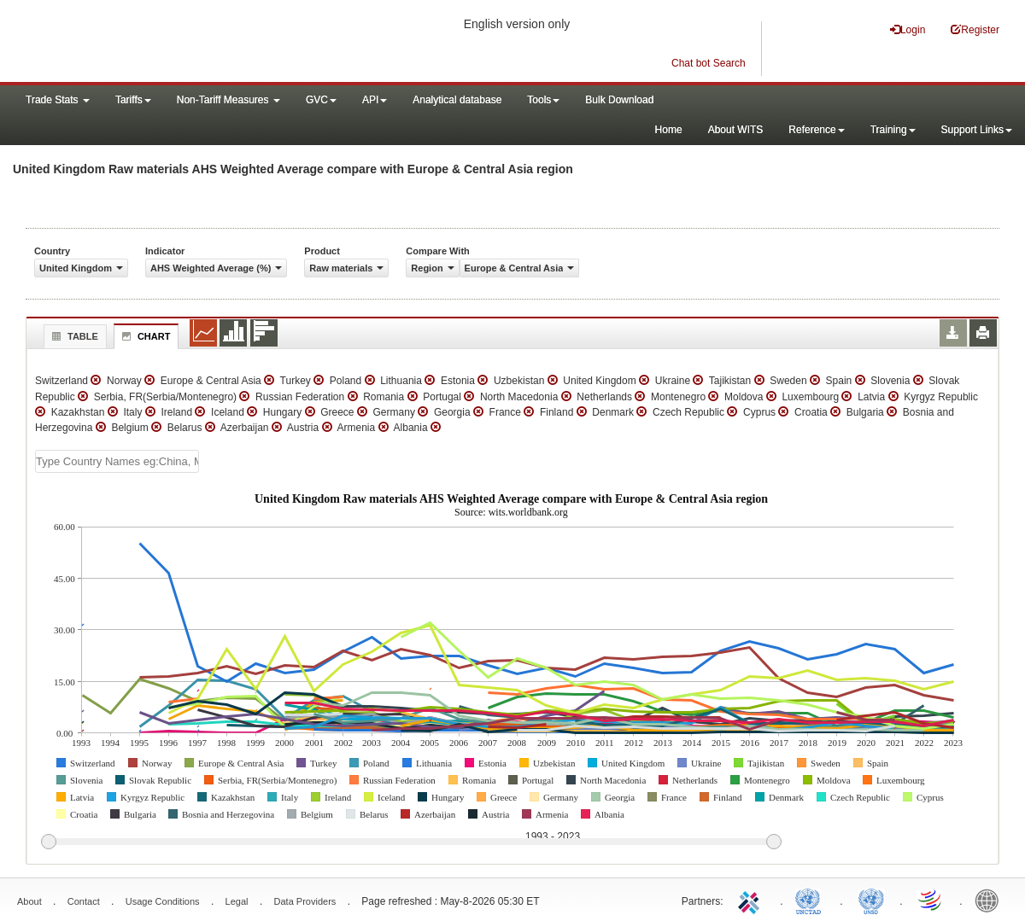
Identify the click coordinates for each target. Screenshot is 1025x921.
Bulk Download (619, 100)
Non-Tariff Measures (228, 100)
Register (975, 29)
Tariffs (133, 100)
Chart (144, 336)
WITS (171, 42)
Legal (237, 901)
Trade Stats (58, 100)
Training (893, 130)
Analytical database (457, 100)
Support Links (976, 130)
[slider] (411, 842)
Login (907, 29)
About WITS (736, 130)
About (29, 901)
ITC (752, 900)
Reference (816, 130)
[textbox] (117, 461)
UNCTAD (811, 900)
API (374, 100)
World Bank (991, 900)
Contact (83, 901)
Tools (543, 100)
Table (73, 336)
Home (668, 130)
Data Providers (305, 901)
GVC (321, 100)
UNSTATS (871, 900)
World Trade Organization (931, 900)
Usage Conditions (163, 901)
